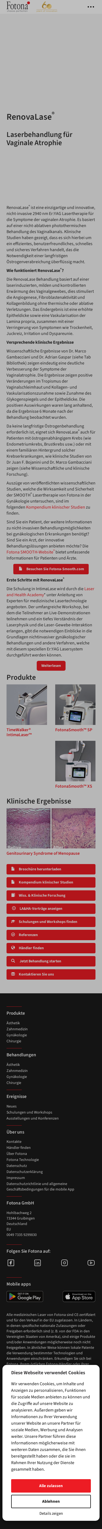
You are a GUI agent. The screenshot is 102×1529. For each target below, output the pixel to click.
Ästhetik (13, 1023)
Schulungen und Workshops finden (44, 922)
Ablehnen (51, 1501)
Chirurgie (14, 1041)
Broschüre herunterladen (36, 869)
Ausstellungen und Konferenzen (33, 1118)
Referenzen (24, 935)
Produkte (16, 1013)
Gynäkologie (17, 1035)
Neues (12, 1106)
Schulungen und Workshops (29, 1112)
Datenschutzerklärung (25, 1172)
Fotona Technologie (23, 1160)
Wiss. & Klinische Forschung (38, 895)
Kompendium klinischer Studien (55, 507)
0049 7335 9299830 (22, 1235)
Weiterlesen (51, 666)
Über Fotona (17, 1154)
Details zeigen (51, 1513)
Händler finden (27, 948)
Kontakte (14, 1141)
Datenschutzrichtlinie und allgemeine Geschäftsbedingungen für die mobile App (40, 1186)
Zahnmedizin (17, 1029)
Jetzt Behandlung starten (36, 961)
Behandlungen (21, 1055)
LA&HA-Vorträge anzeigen (36, 908)
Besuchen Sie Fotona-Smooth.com (51, 569)
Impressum (16, 1178)
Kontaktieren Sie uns (32, 974)
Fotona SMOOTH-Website (31, 552)
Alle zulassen (51, 1486)
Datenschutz (17, 1166)
